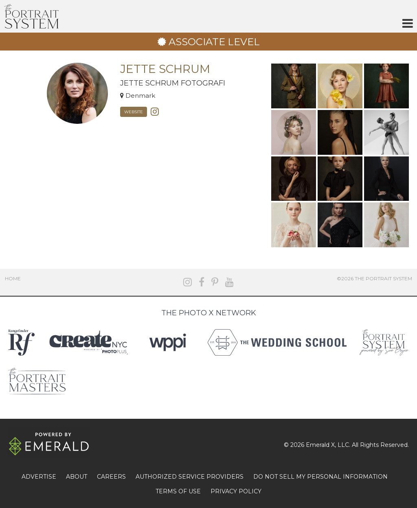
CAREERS (111, 476)
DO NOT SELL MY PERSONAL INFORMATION (320, 476)
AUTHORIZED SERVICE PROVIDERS (190, 476)
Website (133, 111)
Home (13, 278)
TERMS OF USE (178, 491)
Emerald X (320, 445)
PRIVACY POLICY (236, 491)
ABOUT (76, 476)
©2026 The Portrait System (374, 278)
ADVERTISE (39, 476)
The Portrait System (31, 16)
